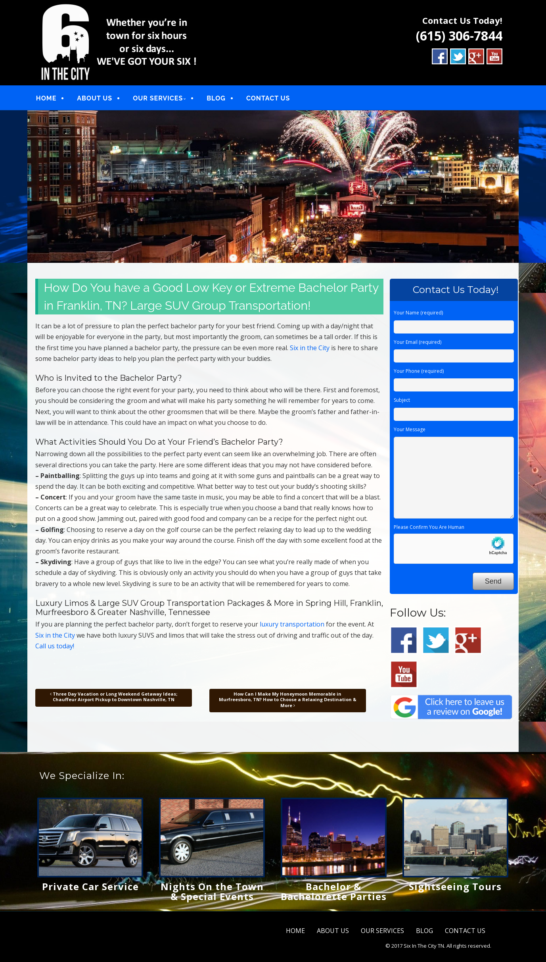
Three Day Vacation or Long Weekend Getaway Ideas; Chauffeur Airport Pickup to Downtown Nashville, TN (113, 696)
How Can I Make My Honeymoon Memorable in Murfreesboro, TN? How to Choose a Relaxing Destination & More (287, 699)
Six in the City (310, 347)
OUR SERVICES (158, 98)
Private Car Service (90, 886)
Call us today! (54, 646)
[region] (273, 186)
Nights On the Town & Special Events (212, 891)
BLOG (216, 98)
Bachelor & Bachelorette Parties (334, 891)
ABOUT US (94, 98)
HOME (46, 98)
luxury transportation (292, 624)
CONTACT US (268, 98)
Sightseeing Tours (455, 886)
